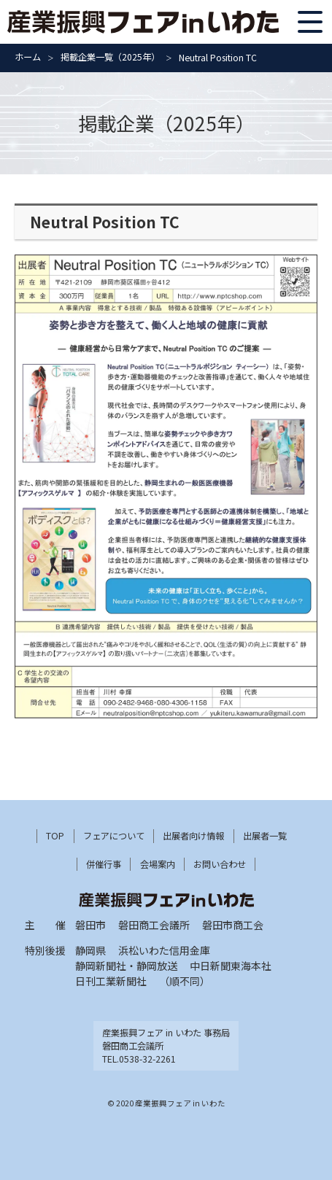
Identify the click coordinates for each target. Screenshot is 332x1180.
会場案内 (157, 864)
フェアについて (113, 835)
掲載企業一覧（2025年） (110, 56)
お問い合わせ (219, 864)
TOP (55, 835)
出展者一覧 (265, 835)
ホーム (28, 56)
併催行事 (103, 864)
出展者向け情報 (193, 835)
